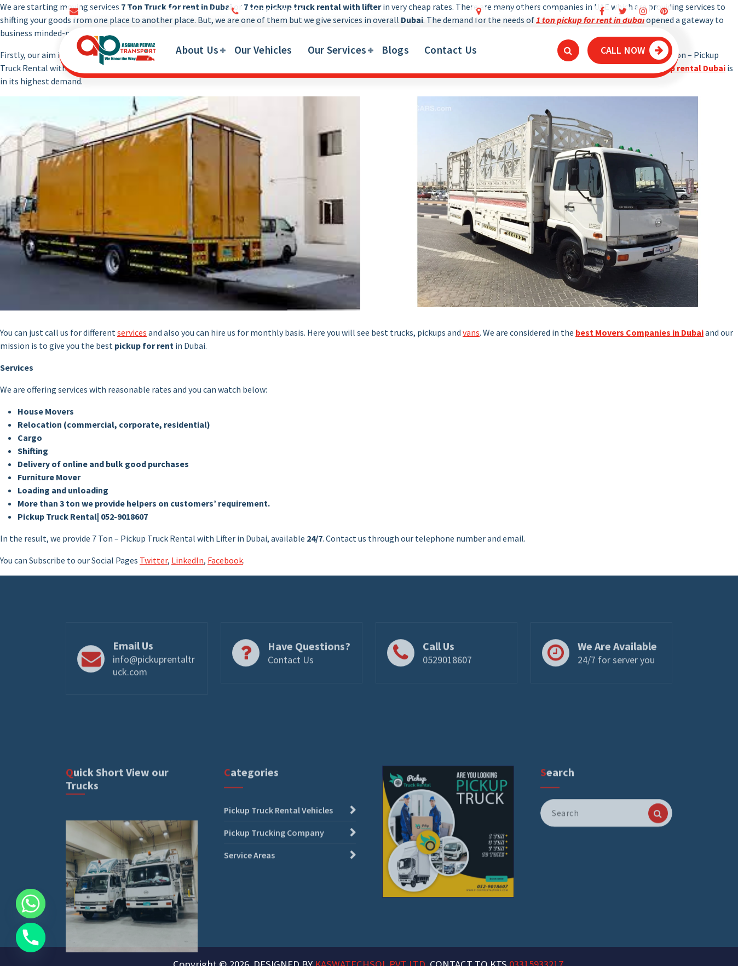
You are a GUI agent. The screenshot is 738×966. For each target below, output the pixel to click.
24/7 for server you (616, 689)
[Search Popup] (568, 50)
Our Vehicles (263, 49)
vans (471, 332)
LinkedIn (187, 560)
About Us (197, 49)
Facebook (225, 560)
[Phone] (30, 937)
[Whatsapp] (30, 903)
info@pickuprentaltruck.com (154, 695)
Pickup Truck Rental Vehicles (278, 886)
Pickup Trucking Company (274, 909)
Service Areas (249, 931)
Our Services (337, 49)
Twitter (154, 560)
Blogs (395, 49)
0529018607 (447, 689)
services (132, 332)
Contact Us (450, 49)
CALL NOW (634, 50)
